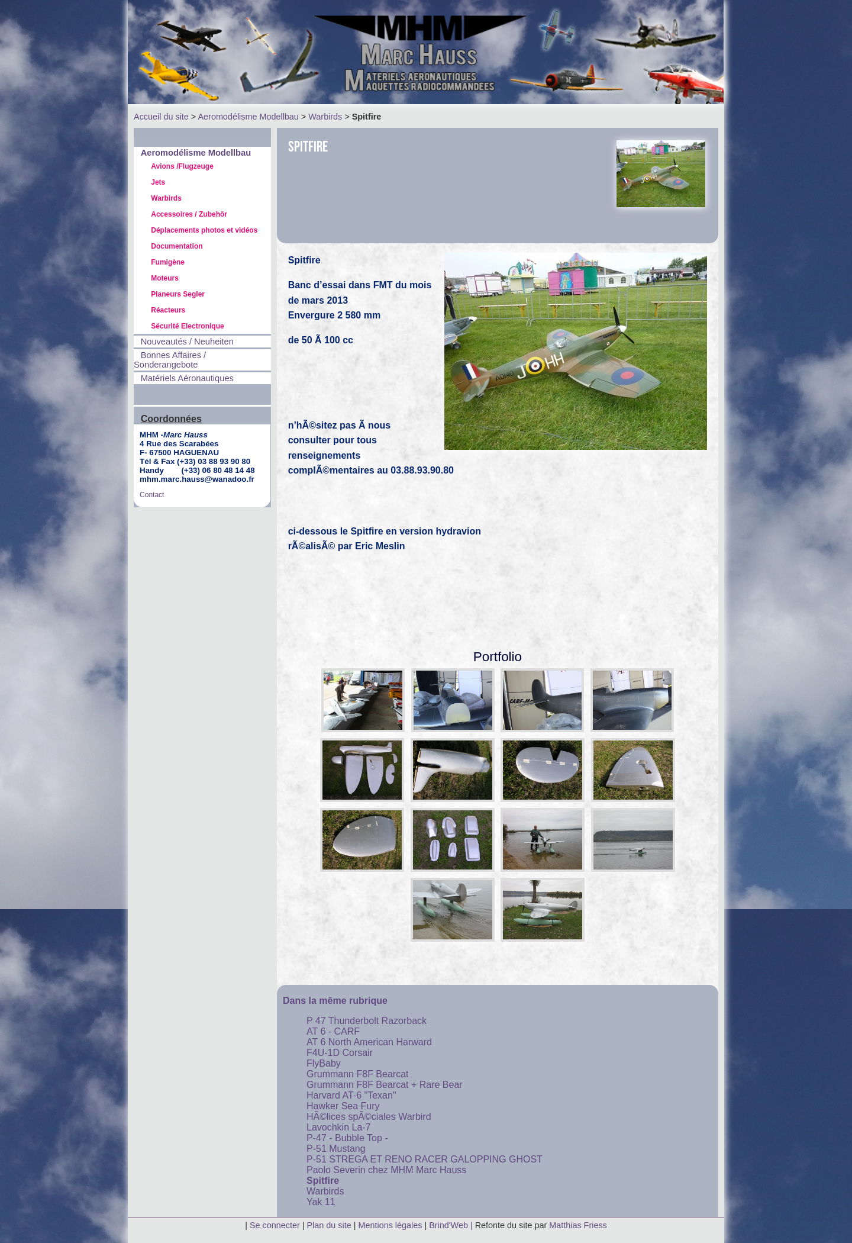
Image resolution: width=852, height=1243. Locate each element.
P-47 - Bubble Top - (347, 1138)
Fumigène (168, 262)
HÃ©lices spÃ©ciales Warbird (368, 1117)
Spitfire (322, 1181)
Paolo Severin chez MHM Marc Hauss (386, 1170)
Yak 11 (320, 1202)
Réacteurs (168, 310)
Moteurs (165, 278)
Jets (158, 182)
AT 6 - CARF (333, 1031)
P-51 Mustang (336, 1149)
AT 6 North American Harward (369, 1042)
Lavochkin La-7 (338, 1127)
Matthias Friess (578, 1225)
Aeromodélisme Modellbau (248, 116)
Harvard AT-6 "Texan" (351, 1095)
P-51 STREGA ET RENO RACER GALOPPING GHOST (424, 1159)
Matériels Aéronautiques (187, 378)
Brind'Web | (452, 1225)
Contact (152, 495)
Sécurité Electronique (187, 326)
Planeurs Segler (178, 294)
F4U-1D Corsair (339, 1053)
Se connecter (275, 1225)
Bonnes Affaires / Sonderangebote (170, 359)
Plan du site (329, 1225)
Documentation (176, 246)
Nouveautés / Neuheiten (187, 341)
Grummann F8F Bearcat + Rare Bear (384, 1085)
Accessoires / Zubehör (189, 214)
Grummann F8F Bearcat (357, 1074)
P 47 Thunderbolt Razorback (366, 1021)
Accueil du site (161, 116)
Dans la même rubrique (335, 1001)
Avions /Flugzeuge (182, 166)
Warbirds (325, 116)
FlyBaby (323, 1063)
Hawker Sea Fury (343, 1106)
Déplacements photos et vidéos (204, 230)
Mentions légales (391, 1225)
